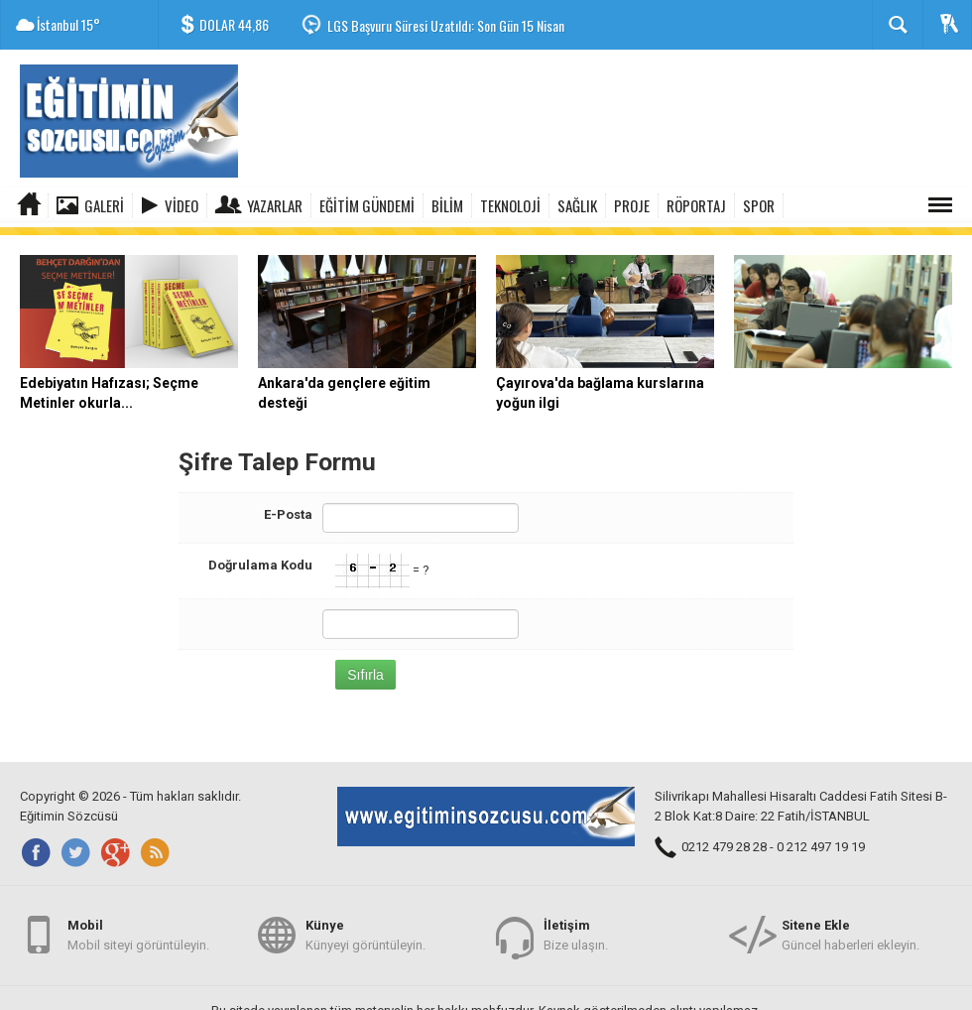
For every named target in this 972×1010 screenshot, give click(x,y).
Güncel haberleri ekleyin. (850, 929)
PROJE (632, 205)
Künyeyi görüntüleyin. (365, 929)
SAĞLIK (577, 205)
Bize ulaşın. (576, 929)
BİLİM (447, 205)
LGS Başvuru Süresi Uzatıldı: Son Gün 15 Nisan (445, 25)
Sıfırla (365, 667)
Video (181, 205)
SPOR (759, 205)
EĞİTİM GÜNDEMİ (367, 205)
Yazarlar (275, 205)
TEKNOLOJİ (510, 205)
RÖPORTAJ (696, 205)
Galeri (104, 205)
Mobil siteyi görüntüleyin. (138, 929)
